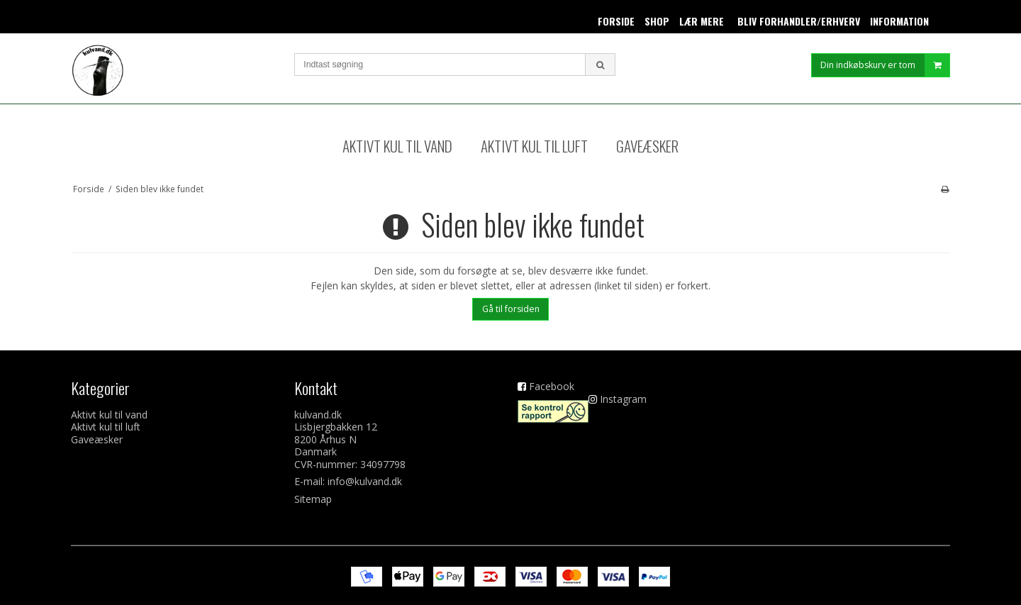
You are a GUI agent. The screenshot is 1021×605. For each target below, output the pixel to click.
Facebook (551, 386)
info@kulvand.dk (365, 481)
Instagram (623, 399)
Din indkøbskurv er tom (884, 71)
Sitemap (313, 499)
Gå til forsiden (511, 309)
